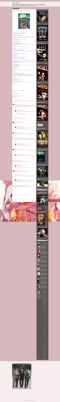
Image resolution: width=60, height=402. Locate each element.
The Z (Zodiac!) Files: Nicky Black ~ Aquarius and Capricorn (43, 280)
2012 (44, 358)
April (44, 352)
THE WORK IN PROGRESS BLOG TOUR (45, 346)
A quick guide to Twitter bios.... (43, 272)
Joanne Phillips (16, 104)
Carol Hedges (16, 170)
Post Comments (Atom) (25, 203)
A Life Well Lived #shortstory (43, 285)
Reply (15, 97)
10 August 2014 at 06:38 (20, 95)
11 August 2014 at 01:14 (19, 132)
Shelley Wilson (16, 137)
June (44, 350)
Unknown (16, 160)
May (44, 351)
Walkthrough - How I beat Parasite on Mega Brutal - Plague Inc (44, 255)
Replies (16, 125)
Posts (38, 124)
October (45, 307)
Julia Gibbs (16, 95)
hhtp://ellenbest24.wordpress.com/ (19, 185)
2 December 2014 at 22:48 (23, 154)
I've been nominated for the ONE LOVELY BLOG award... (45, 320)
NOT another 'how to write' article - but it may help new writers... (44, 259)
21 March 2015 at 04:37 (22, 165)
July (44, 349)
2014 (44, 303)
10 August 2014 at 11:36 (20, 117)
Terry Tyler (15, 3)
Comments (39, 125)
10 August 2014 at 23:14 (23, 110)
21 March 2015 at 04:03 (19, 160)
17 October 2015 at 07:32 (23, 179)
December (45, 304)
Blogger (34, 400)
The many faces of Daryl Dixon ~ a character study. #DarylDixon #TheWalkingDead (44, 245)
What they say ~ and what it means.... (45, 334)
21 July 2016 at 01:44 (25, 185)
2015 (44, 302)
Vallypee (16, 132)
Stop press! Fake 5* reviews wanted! (45, 339)
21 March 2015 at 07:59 (20, 170)
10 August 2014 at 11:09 (21, 104)
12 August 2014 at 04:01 (21, 137)
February (45, 354)
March (45, 353)
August (45, 311)
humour (15, 91)
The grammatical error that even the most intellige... (45, 328)
